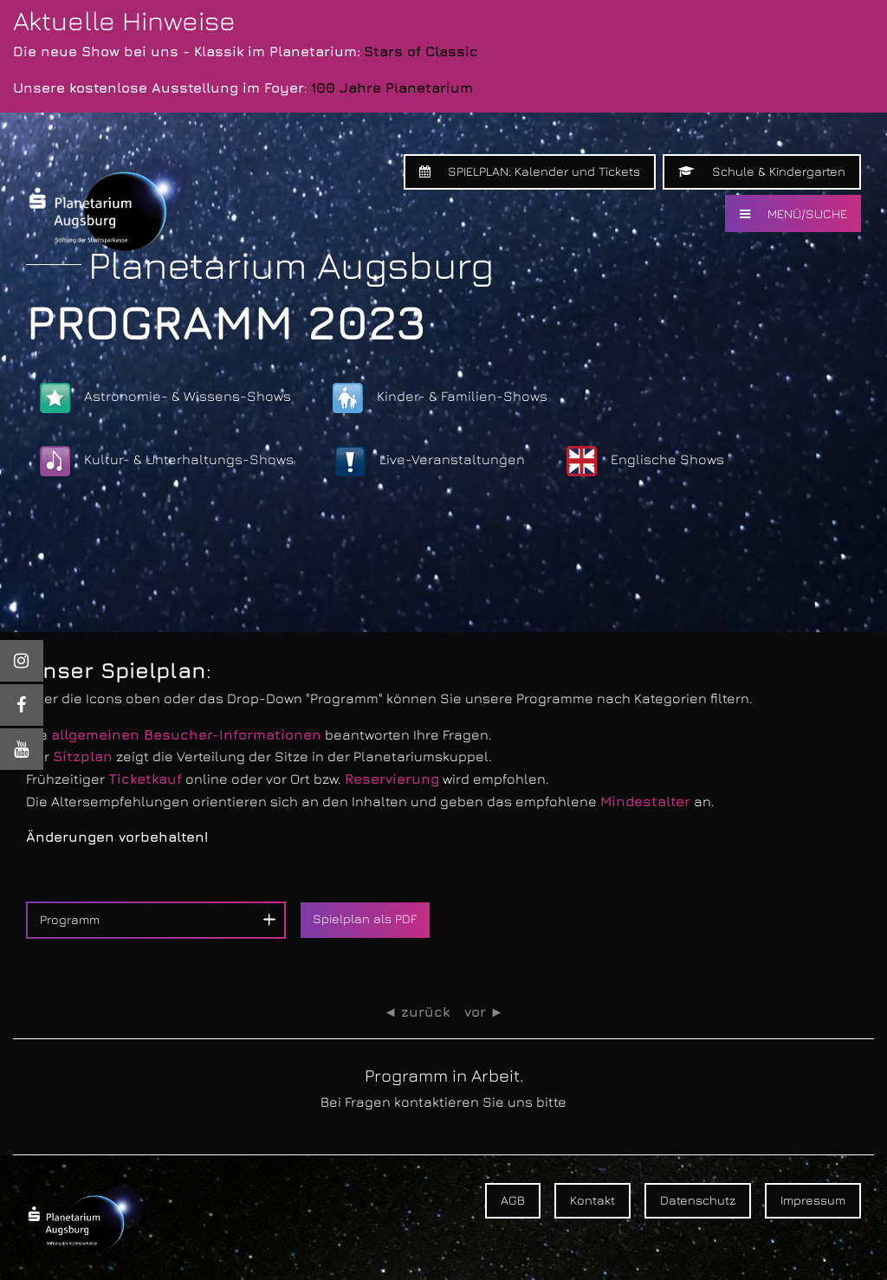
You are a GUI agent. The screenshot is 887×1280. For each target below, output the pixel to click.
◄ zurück (417, 1012)
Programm (70, 919)
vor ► (484, 1012)
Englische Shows (645, 461)
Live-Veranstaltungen (430, 461)
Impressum (812, 1200)
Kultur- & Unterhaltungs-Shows (167, 461)
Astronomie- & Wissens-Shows (165, 398)
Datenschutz (697, 1200)
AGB (513, 1200)
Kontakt (592, 1200)
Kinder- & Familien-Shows (440, 398)
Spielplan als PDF (365, 918)
